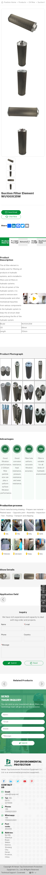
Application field (41, 242)
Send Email (11, 212)
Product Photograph (13, 242)
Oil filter (32, 2)
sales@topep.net (12, 794)
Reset (34, 663)
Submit (12, 663)
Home (13, 2)
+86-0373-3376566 (8, 800)
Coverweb (21, 872)
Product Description (4, 242)
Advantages (23, 242)
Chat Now (11, 217)
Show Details (32, 242)
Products (22, 2)
